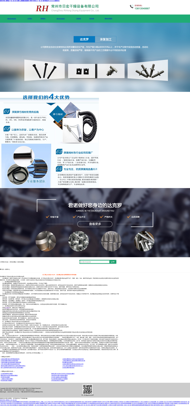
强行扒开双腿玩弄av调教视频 (156, 403)
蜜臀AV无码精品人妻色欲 (116, 401)
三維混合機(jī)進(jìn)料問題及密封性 (10, 359)
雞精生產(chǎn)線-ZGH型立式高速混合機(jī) (63, 373)
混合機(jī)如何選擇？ (67, 362)
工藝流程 (78, 18)
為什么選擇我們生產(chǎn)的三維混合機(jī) (12, 367)
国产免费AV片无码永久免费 (53, 403)
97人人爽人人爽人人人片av (54, 405)
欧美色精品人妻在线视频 (28, 401)
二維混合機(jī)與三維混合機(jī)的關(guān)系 (73, 360)
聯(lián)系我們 (108, 18)
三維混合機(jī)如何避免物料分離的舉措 (11, 362)
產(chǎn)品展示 (61, 18)
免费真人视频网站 (40, 403)
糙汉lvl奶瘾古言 (14, 405)
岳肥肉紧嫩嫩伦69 (17, 401)
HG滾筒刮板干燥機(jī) (6, 380)
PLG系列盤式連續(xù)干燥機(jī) (59, 378)
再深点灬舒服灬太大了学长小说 (44, 401)
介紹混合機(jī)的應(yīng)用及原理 (9, 360)
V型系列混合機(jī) (5, 377)
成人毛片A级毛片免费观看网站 (172, 401)
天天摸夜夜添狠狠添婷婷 (74, 401)
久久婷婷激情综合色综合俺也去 (96, 403)
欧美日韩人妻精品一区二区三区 (8, 400)
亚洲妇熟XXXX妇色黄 (5, 401)
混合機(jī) (7, 307)
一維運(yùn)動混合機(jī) (7, 378)
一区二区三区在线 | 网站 (40, 405)
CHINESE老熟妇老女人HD (60, 401)
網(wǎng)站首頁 (11, 18)
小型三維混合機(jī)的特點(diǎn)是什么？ (72, 365)
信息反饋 (91, 18)
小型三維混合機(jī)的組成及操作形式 (10, 364)
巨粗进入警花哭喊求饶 (67, 403)
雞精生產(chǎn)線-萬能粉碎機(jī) (9, 375)
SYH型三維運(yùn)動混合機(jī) (59, 377)
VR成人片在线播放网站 (68, 405)
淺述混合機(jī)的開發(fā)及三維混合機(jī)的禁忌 (13, 365)
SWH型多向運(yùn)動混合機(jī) (59, 375)
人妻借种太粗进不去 (169, 405)
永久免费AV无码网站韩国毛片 (131, 401)
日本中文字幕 (105, 401)
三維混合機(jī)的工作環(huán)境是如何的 (73, 359)
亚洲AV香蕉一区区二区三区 (124, 405)
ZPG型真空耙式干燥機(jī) (58, 380)
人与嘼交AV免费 (112, 405)
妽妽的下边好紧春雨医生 (180, 403)
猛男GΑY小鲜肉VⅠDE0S (111, 403)
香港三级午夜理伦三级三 (157, 405)
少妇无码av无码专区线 (29, 403)
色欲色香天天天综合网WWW (14, 403)
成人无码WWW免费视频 (124, 403)
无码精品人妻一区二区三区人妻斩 (84, 405)
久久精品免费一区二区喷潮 (156, 401)
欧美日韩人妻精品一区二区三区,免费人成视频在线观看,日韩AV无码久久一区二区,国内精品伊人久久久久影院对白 (30, 0)
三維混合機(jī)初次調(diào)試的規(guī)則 (72, 364)
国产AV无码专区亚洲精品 (80, 403)
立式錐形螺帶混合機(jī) (7, 373)
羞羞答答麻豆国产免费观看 (26, 405)
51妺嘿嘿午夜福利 (96, 401)
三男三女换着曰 (144, 401)
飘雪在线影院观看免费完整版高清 (141, 405)
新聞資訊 (43, 18)
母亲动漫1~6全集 (168, 403)
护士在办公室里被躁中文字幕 (139, 403)
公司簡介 (29, 18)
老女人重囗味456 (86, 401)
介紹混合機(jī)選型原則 (68, 367)
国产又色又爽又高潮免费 (100, 405)
